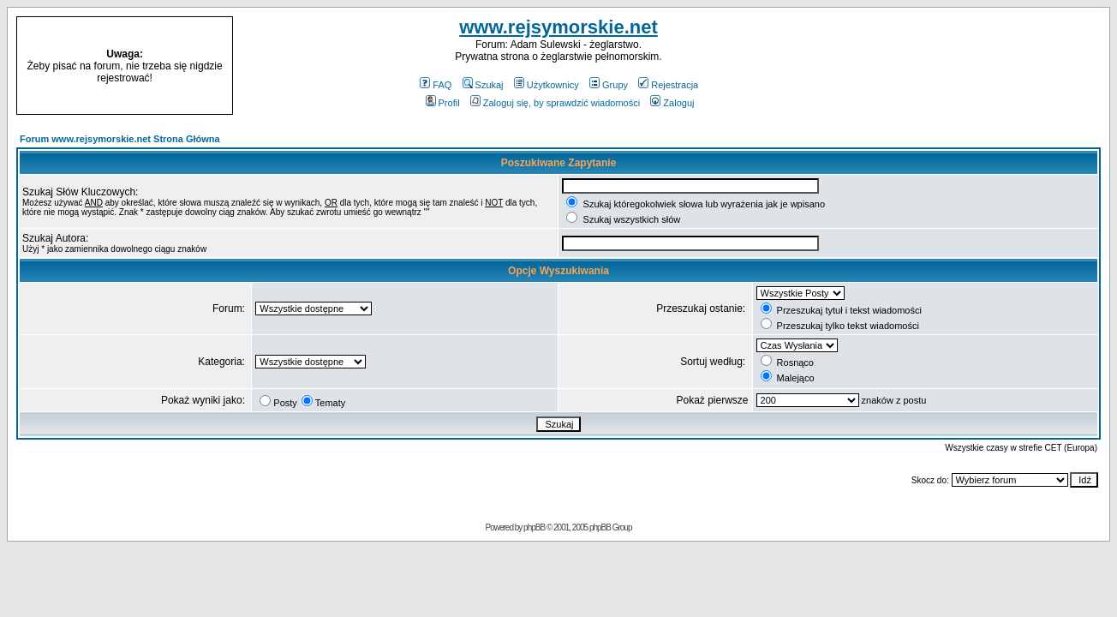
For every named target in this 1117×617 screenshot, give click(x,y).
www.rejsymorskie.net (558, 27)
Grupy (608, 85)
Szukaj (483, 85)
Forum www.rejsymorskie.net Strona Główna (120, 139)
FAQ (435, 85)
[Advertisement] (984, 66)
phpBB (534, 527)
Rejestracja (668, 85)
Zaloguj (672, 103)
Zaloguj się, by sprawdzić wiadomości (555, 103)
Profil (443, 103)
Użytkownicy (546, 85)
